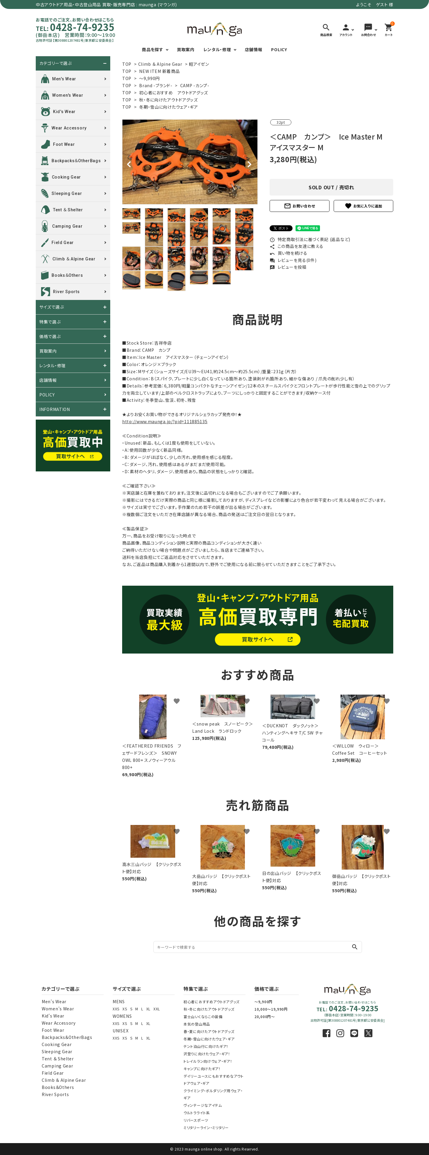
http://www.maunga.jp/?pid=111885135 (165, 421)
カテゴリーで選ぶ (55, 63)
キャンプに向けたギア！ (202, 1068)
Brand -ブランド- (155, 85)
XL (148, 1008)
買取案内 (186, 49)
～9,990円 (149, 78)
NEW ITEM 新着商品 (159, 71)
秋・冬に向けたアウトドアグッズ (168, 100)
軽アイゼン (199, 64)
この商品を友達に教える (296, 246)
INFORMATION (54, 409)
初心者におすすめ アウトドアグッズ (173, 93)
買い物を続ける (288, 253)
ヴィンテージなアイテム (203, 1105)
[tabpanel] (190, 161)
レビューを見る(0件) (293, 260)
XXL (156, 1008)
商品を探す (152, 49)
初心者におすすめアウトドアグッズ (212, 1001)
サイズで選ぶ (51, 307)
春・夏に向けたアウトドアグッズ (209, 1031)
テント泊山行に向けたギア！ (206, 1046)
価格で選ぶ (50, 336)
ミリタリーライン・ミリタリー (206, 1127)
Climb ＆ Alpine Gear (160, 64)
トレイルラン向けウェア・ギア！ (208, 1061)
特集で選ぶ (50, 322)
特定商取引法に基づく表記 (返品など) (310, 239)
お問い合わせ (299, 206)
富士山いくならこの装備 (203, 1016)
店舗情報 (253, 49)
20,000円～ (264, 1016)
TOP (126, 64)
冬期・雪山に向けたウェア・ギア (168, 107)
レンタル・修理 (217, 49)
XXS (116, 1008)
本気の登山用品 (197, 1023)
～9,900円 (263, 1001)
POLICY (279, 49)
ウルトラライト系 (197, 1112)
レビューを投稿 (288, 267)
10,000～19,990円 (271, 1009)
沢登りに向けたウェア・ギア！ (207, 1053)
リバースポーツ (196, 1120)
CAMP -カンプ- (194, 85)
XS (124, 1008)
